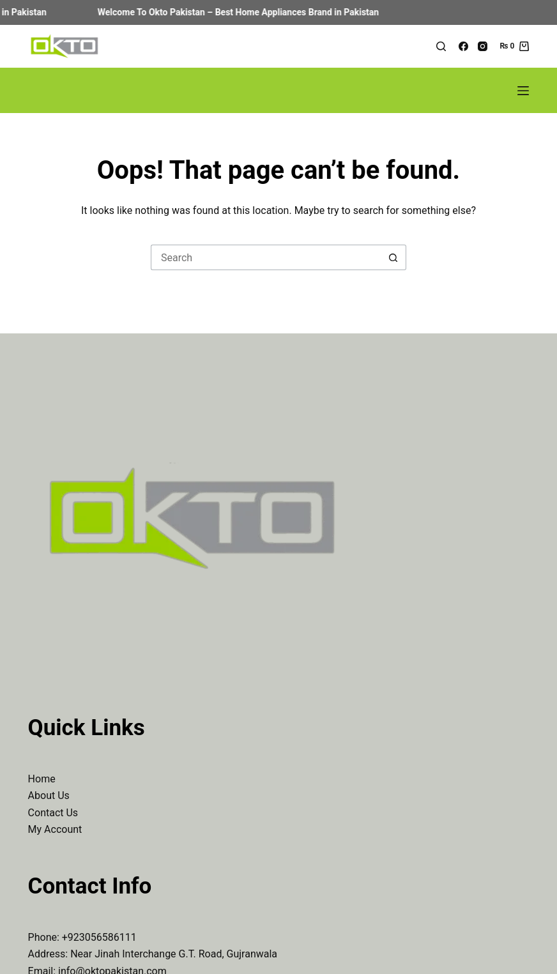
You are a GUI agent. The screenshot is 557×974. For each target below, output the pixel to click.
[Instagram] (482, 46)
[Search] (441, 46)
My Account (55, 829)
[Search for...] (266, 257)
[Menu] (523, 90)
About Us (49, 795)
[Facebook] (463, 46)
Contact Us (53, 813)
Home (42, 779)
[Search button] (393, 257)
